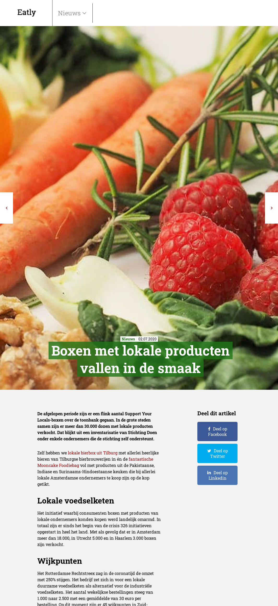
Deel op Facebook (217, 431)
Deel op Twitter (219, 453)
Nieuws (70, 13)
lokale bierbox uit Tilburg (92, 452)
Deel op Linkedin (218, 475)
